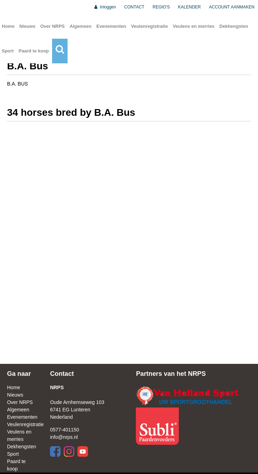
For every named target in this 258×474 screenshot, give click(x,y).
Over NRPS (52, 26)
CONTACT (134, 7)
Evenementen (111, 26)
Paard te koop (34, 50)
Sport (8, 50)
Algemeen (81, 26)
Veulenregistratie (149, 26)
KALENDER (189, 7)
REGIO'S (161, 7)
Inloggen (104, 7)
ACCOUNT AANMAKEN (231, 7)
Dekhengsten (233, 26)
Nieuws (27, 26)
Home (8, 26)
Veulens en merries (194, 26)
